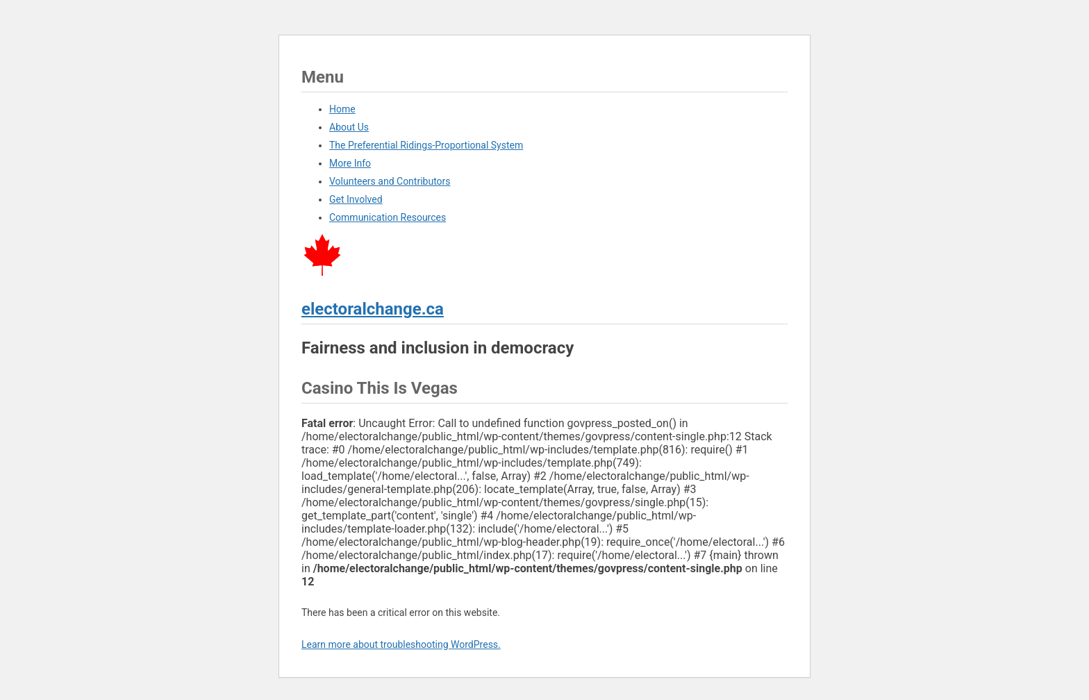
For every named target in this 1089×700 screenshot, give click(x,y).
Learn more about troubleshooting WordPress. (401, 644)
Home (342, 109)
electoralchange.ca (372, 309)
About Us (349, 127)
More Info (350, 163)
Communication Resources (387, 217)
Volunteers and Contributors (390, 181)
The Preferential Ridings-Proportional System (426, 145)
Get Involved (356, 199)
